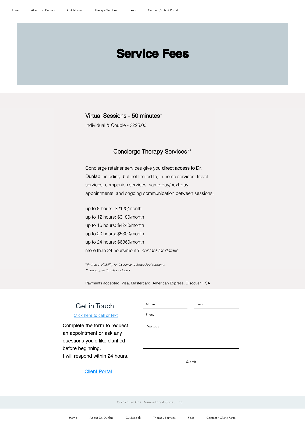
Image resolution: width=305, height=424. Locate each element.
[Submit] (191, 361)
